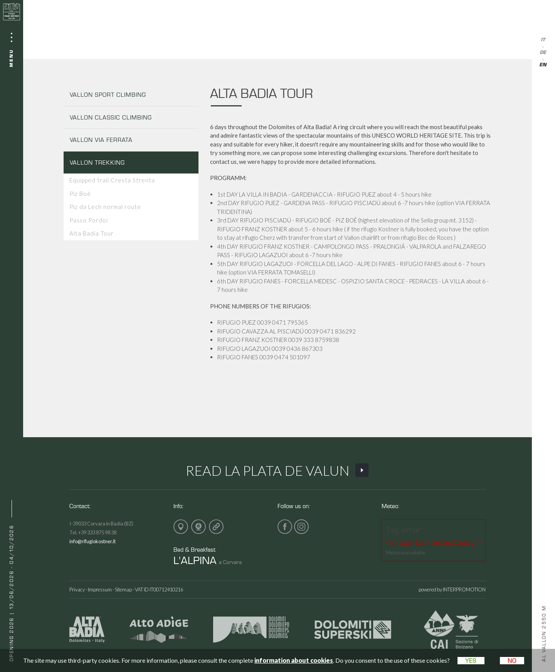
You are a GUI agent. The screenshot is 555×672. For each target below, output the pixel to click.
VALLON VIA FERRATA (101, 139)
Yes (470, 660)
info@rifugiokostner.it (92, 541)
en (543, 64)
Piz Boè (80, 193)
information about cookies (293, 660)
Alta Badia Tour (91, 233)
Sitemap (123, 589)
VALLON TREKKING (97, 162)
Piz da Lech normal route (105, 206)
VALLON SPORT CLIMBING (108, 94)
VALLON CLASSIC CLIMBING (111, 117)
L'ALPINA (195, 560)
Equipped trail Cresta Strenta (112, 180)
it (543, 39)
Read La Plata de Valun (278, 470)
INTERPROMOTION (464, 589)
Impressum (100, 589)
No (512, 660)
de (543, 52)
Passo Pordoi (88, 220)
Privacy (77, 589)
